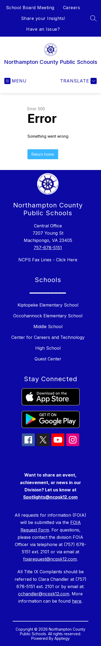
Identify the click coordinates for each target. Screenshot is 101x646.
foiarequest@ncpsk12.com (50, 559)
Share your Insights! (43, 18)
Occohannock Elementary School (47, 315)
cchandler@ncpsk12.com (43, 593)
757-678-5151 (48, 247)
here (76, 601)
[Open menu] (15, 81)
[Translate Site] (78, 81)
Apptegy (62, 638)
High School (48, 348)
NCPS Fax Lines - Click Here (47, 259)
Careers (71, 7)
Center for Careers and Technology (48, 337)
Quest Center (47, 359)
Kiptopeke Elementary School (48, 305)
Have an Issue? (43, 29)
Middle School (47, 326)
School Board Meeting (30, 7)
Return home (43, 154)
